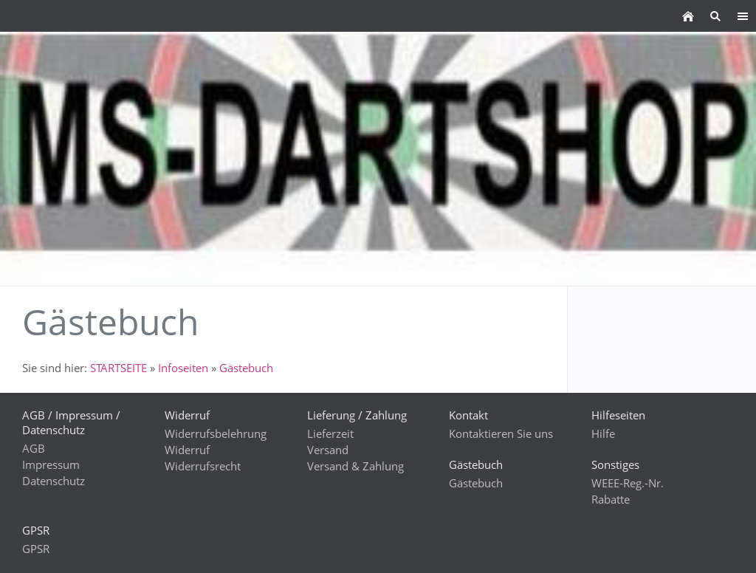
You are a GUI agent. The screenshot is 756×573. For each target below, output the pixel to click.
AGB (33, 448)
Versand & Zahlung (355, 466)
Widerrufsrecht (203, 466)
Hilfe (603, 433)
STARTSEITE (118, 367)
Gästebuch (246, 367)
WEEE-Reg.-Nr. (627, 483)
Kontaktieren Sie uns (501, 433)
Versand (327, 449)
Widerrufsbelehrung (216, 433)
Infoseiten (183, 367)
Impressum (51, 464)
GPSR (35, 548)
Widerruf (187, 449)
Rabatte (610, 499)
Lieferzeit (330, 433)
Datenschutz (53, 480)
